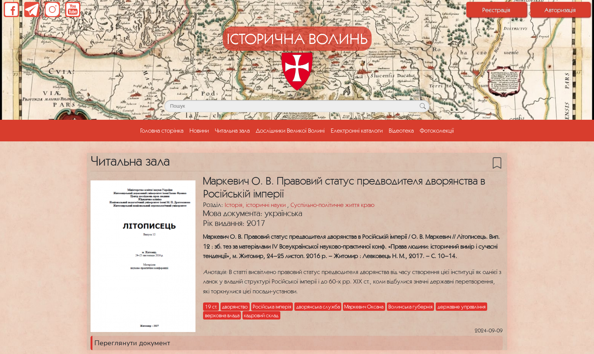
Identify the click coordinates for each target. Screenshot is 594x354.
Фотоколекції (437, 130)
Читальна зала (232, 130)
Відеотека (401, 130)
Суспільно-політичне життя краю (332, 204)
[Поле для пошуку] (297, 106)
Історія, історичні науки (256, 204)
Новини (199, 130)
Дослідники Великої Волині (290, 130)
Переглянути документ (132, 343)
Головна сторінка (163, 129)
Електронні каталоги (357, 130)
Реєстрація (496, 9)
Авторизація (560, 9)
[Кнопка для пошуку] (423, 106)
